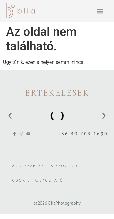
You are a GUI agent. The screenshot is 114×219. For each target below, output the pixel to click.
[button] (100, 11)
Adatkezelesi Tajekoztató (46, 165)
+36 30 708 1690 (83, 133)
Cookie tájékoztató (38, 180)
